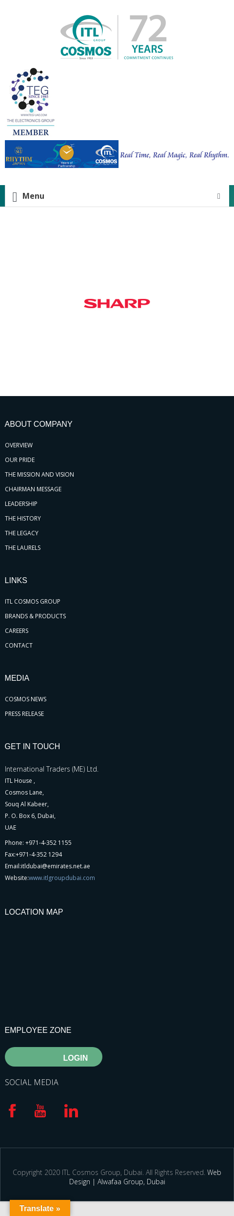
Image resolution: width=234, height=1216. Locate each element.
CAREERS (16, 631)
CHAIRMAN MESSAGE (33, 489)
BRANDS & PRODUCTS (35, 616)
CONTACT (19, 645)
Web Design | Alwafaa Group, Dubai (145, 1177)
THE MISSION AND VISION (39, 474)
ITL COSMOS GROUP (32, 601)
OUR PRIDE (20, 460)
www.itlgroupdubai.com (62, 878)
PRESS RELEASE (24, 714)
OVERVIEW (19, 445)
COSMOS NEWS (25, 699)
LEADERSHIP (21, 504)
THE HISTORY (23, 518)
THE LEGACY (22, 533)
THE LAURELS (22, 548)
